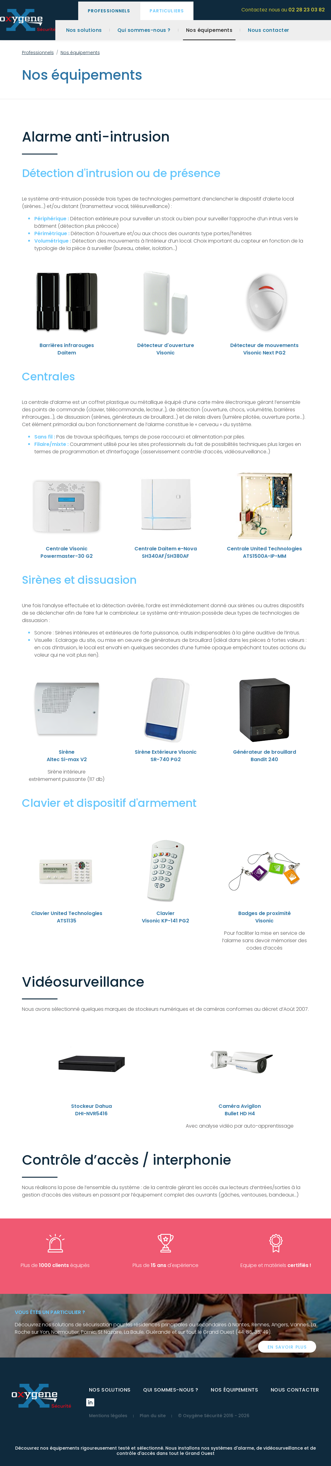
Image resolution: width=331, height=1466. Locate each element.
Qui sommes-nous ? (144, 30)
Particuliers (167, 11)
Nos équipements (209, 30)
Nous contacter (268, 30)
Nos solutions (84, 30)
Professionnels (109, 11)
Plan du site (153, 1416)
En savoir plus (287, 1347)
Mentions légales (108, 1416)
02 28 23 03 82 (306, 9)
